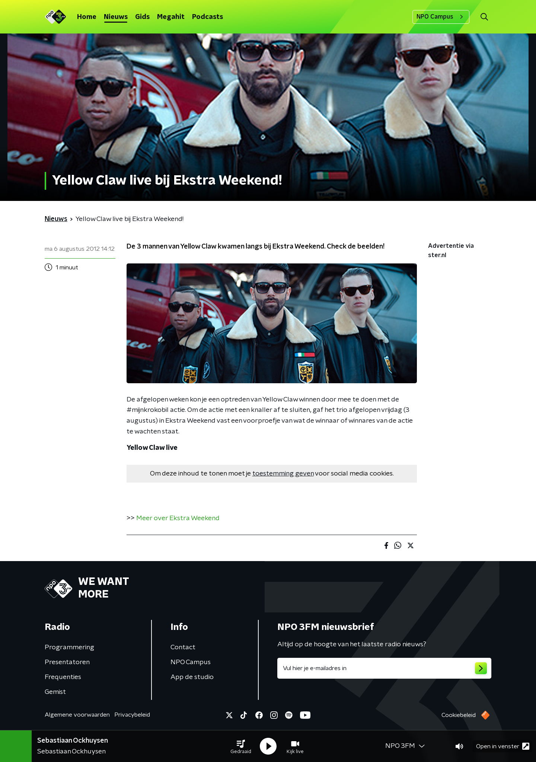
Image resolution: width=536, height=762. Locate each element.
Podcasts (207, 17)
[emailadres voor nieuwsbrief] (384, 668)
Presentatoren (67, 662)
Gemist (55, 692)
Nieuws (116, 17)
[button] (241, 746)
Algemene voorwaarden (77, 715)
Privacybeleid (132, 715)
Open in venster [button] (502, 746)
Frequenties (63, 677)
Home (86, 17)
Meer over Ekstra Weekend (178, 518)
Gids (142, 17)
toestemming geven (283, 473)
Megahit (171, 17)
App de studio (192, 677)
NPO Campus (441, 16)
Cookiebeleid (458, 715)
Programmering (69, 647)
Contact (182, 647)
